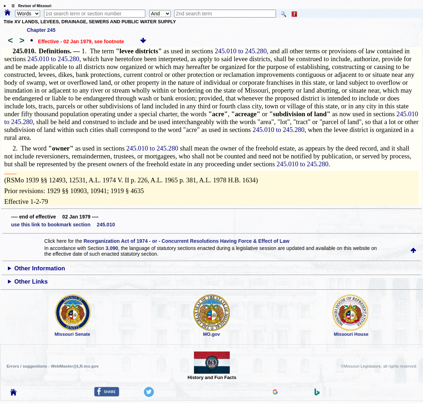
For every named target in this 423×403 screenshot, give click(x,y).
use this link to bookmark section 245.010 (63, 224)
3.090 (112, 248)
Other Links (31, 281)
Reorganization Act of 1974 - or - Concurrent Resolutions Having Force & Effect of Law (186, 241)
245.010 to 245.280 (241, 51)
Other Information (39, 268)
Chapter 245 (41, 30)
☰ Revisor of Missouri (30, 6)
